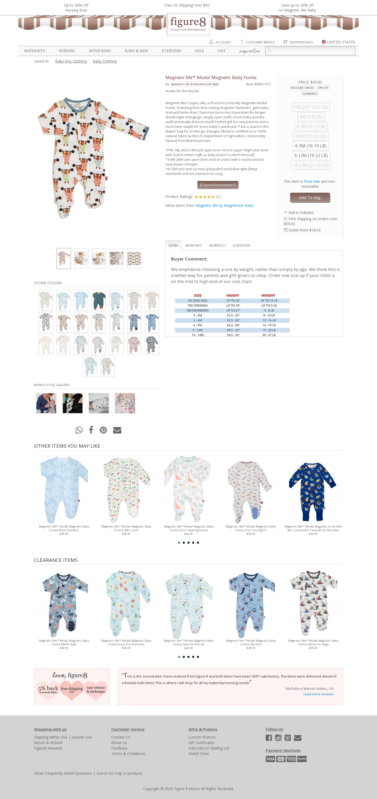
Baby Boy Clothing (71, 61)
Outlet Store (198, 753)
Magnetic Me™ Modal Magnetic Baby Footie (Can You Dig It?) (251, 528)
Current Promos (202, 737)
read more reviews (318, 694)
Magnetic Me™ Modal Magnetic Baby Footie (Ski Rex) (251, 642)
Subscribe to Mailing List (209, 748)
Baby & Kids (136, 51)
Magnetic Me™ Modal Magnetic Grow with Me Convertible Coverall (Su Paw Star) (313, 528)
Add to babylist (301, 212)
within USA (58, 737)
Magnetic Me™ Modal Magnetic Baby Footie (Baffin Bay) (64, 642)
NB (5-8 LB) (311, 117)
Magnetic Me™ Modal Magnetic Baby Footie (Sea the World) (189, 642)
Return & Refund (48, 742)
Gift (222, 51)
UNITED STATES (341, 42)
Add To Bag (309, 197)
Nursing (67, 51)
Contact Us (120, 737)
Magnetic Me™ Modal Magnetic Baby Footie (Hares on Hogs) (313, 642)
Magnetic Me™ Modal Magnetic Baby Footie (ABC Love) (126, 528)
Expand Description (218, 184)
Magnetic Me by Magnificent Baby (195, 84)
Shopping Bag (301, 42)
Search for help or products (119, 773)
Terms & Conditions (128, 753)
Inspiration (249, 51)
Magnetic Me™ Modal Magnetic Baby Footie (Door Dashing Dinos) (189, 528)
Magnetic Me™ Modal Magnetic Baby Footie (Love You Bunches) (126, 642)
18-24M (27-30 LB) (311, 165)
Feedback (119, 748)
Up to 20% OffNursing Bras (76, 8)
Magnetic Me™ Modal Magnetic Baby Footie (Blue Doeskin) (64, 528)
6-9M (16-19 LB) (310, 146)
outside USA (81, 737)
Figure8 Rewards (48, 748)
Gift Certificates (201, 742)
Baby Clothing (105, 61)
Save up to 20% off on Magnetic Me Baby (297, 8)
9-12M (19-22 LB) (311, 155)
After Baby (100, 51)
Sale (199, 51)
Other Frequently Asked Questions (63, 773)
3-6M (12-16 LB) (310, 136)
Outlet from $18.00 (305, 230)
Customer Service (260, 42)
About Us (119, 742)
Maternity (34, 51)
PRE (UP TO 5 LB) (311, 107)
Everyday (171, 51)
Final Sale (312, 181)
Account (223, 42)
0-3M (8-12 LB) (311, 126)
